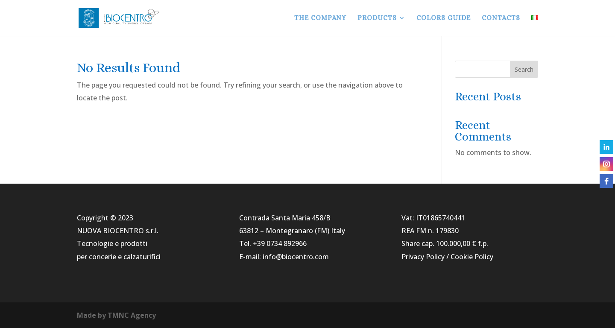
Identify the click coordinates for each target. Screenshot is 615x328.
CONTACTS (501, 18)
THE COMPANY (320, 18)
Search (524, 69)
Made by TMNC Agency (116, 315)
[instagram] (606, 164)
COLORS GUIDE (443, 18)
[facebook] (606, 181)
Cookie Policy (472, 256)
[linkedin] (606, 147)
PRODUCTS (377, 18)
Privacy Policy (423, 256)
